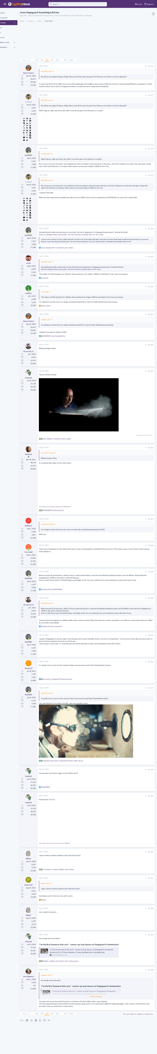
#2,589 (111, 587)
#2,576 (111, 66)
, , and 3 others (66, 877)
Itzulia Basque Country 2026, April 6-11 (137, 139)
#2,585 (111, 397)
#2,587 (111, 534)
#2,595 (111, 805)
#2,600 (111, 983)
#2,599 (111, 942)
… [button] (41, 60)
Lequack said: (54, 988)
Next (80, 60)
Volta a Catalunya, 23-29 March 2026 (136, 164)
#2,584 (111, 370)
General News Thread (130, 283)
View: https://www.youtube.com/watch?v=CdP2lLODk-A (63, 522)
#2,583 (111, 338)
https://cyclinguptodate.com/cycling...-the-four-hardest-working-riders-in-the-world (79, 244)
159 (73, 60)
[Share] (106, 66)
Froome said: (54, 158)
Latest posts (123, 230)
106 (65, 60)
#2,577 (111, 100)
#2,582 (111, 305)
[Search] (70, 4)
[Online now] (37, 157)
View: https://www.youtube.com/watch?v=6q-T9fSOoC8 (62, 851)
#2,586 (111, 464)
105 (60, 60)
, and (65, 702)
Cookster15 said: (55, 540)
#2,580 (111, 236)
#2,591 (111, 658)
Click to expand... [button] (81, 1009)
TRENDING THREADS (126, 133)
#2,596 (111, 860)
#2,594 (111, 778)
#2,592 (111, 684)
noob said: (53, 310)
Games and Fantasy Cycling (132, 297)
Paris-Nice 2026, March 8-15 (133, 217)
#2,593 (111, 710)
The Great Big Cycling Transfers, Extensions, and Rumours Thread (136, 259)
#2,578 (111, 153)
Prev (33, 60)
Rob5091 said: (54, 71)
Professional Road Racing (131, 146)
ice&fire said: (54, 343)
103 (50, 60)
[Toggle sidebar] (153, 14)
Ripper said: (53, 891)
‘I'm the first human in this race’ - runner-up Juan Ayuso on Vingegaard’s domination (90, 960)
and (62, 361)
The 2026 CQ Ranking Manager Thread (137, 293)
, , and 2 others (66, 262)
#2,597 (111, 886)
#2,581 (111, 270)
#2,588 (111, 561)
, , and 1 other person (71, 770)
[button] (4, 4)
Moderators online (127, 316)
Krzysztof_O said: (55, 469)
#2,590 (111, 614)
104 (55, 60)
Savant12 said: (54, 715)
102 (45, 60)
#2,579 (111, 182)
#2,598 (111, 916)
